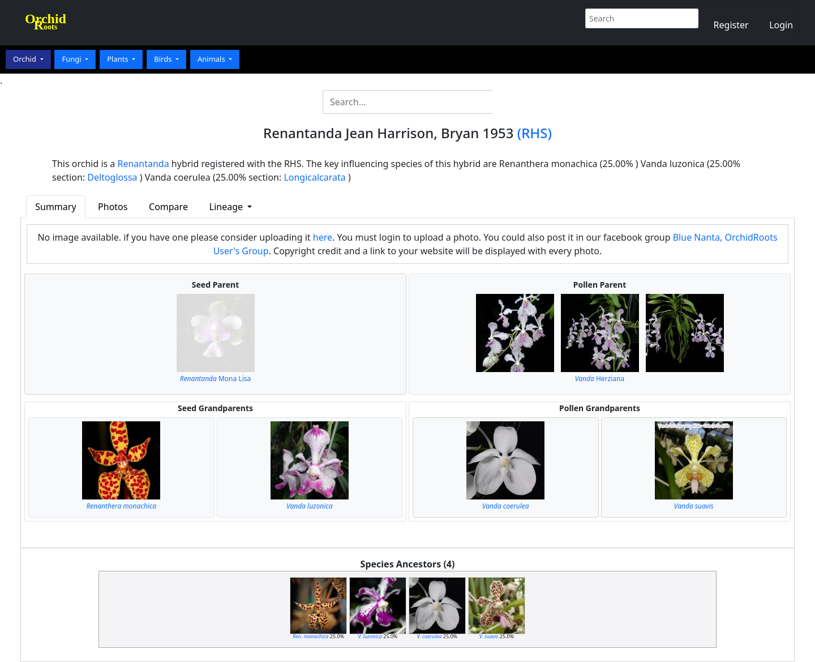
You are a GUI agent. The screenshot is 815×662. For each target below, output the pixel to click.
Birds (164, 59)
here (322, 237)
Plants (118, 59)
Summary (55, 206)
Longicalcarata (314, 177)
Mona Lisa (215, 378)
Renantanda (143, 163)
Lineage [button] (227, 206)
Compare (168, 206)
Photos (112, 206)
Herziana (599, 378)
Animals (212, 59)
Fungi (72, 59)
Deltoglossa (112, 177)
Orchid (25, 59)
